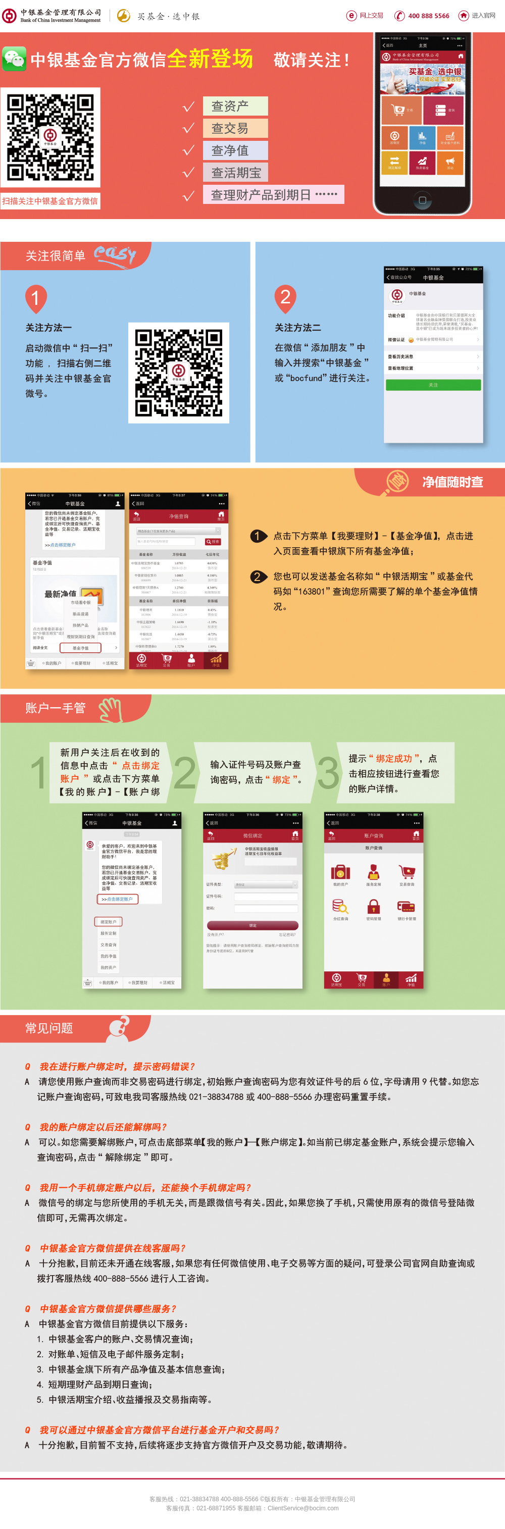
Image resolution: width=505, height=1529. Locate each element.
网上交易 (365, 15)
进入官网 (476, 15)
